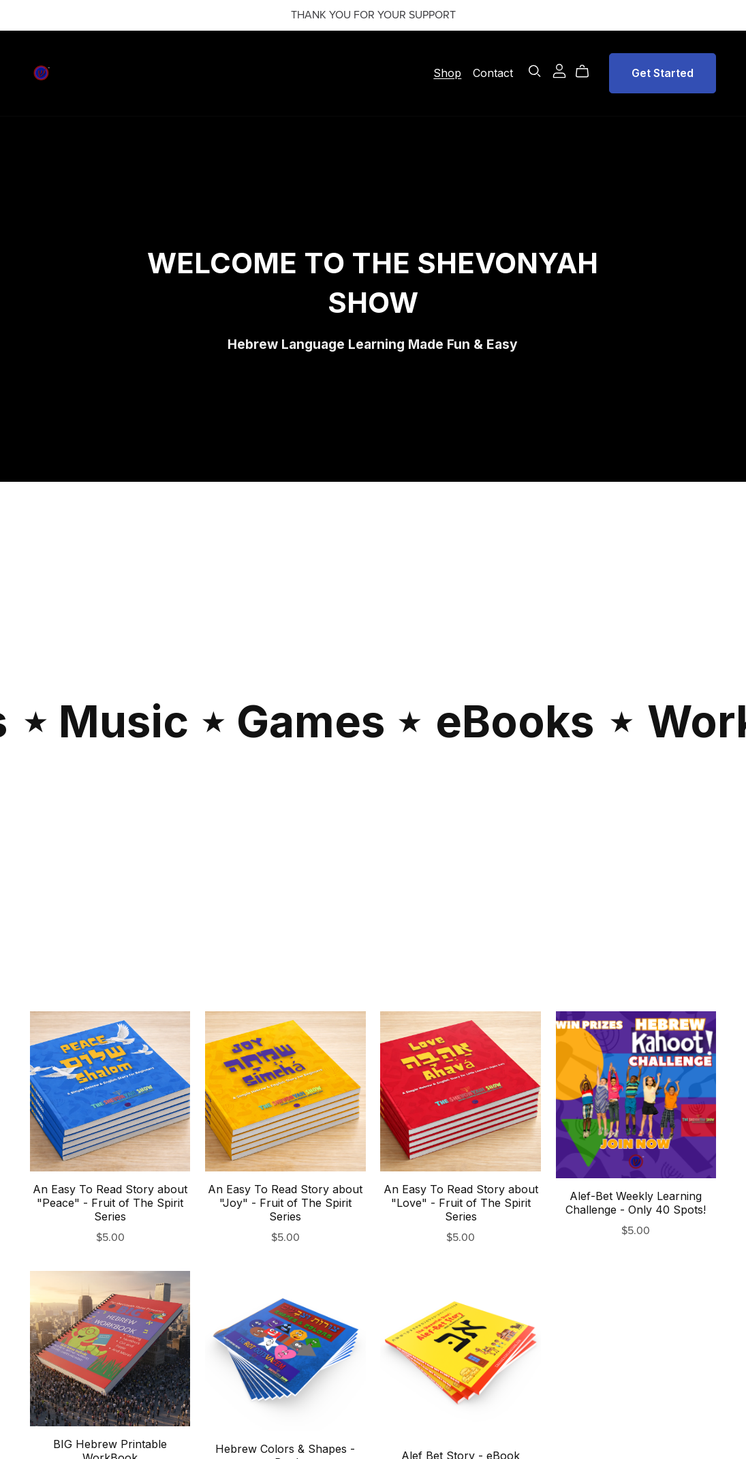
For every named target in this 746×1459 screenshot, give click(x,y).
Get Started (663, 73)
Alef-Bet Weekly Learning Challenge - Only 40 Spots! (635, 1202)
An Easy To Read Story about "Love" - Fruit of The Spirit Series (461, 1202)
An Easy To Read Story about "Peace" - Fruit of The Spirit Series (110, 1202)
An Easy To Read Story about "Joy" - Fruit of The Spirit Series (285, 1202)
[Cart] (587, 71)
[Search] (535, 71)
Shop (447, 72)
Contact (493, 72)
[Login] (559, 69)
